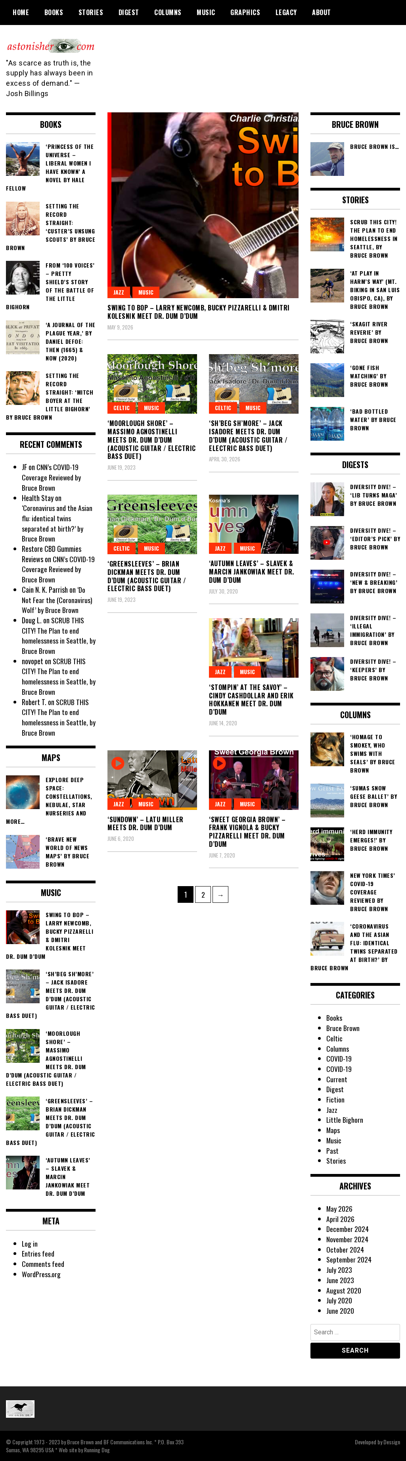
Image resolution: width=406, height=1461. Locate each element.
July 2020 (339, 1300)
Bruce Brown (343, 1028)
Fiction (335, 1099)
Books (53, 12)
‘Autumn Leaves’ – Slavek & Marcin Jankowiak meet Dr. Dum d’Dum (251, 572)
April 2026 (340, 1219)
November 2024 (347, 1239)
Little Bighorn (345, 1119)
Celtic (223, 407)
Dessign (391, 1442)
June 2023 (340, 1280)
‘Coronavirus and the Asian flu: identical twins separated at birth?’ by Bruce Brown (57, 523)
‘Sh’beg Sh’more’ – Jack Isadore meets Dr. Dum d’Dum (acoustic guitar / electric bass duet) (248, 435)
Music (206, 12)
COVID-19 (339, 1058)
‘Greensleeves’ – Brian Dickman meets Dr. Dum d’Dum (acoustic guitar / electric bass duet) (146, 576)
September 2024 (349, 1259)
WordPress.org (41, 1274)
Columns (168, 12)
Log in (30, 1243)
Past (332, 1150)
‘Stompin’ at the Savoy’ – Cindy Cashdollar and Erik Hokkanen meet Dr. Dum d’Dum (251, 699)
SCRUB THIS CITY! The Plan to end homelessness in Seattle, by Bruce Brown (59, 635)
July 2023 (339, 1269)
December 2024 (347, 1229)
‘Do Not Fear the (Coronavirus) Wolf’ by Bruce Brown (57, 599)
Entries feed (38, 1253)
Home (21, 12)
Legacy (286, 12)
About (321, 12)
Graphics (245, 12)
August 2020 (343, 1290)
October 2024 (345, 1249)
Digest (129, 12)
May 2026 (339, 1208)
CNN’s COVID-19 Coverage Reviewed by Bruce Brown (51, 477)
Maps (333, 1130)
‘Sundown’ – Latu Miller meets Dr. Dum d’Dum (145, 824)
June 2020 (340, 1310)
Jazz (118, 292)
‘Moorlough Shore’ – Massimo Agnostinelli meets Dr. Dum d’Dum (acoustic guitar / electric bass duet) (151, 439)
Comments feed (43, 1264)
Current (336, 1079)
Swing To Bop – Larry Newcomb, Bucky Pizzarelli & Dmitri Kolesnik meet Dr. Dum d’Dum (198, 312)
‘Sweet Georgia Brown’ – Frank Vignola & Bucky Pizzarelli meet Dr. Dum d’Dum (247, 832)
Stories (91, 12)
